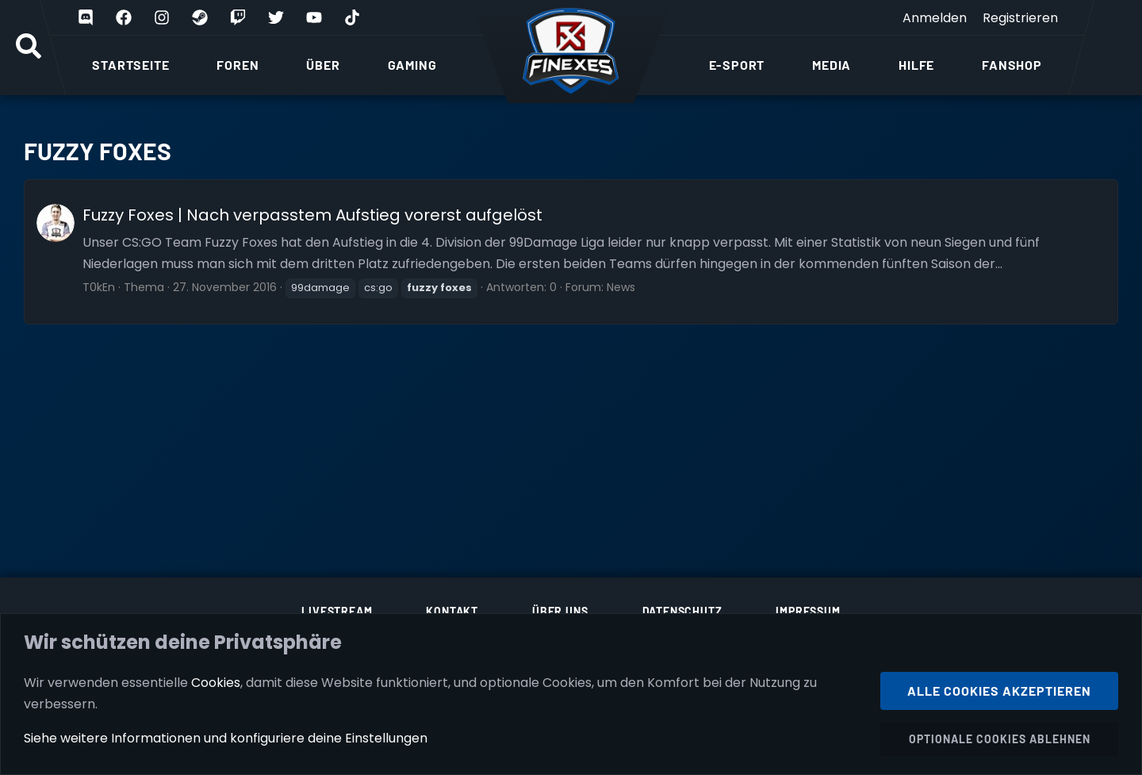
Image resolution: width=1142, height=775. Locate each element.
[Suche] (28, 47)
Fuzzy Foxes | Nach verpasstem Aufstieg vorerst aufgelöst (312, 215)
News (621, 287)
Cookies (215, 682)
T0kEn (98, 287)
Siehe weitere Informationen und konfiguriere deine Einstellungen (225, 738)
